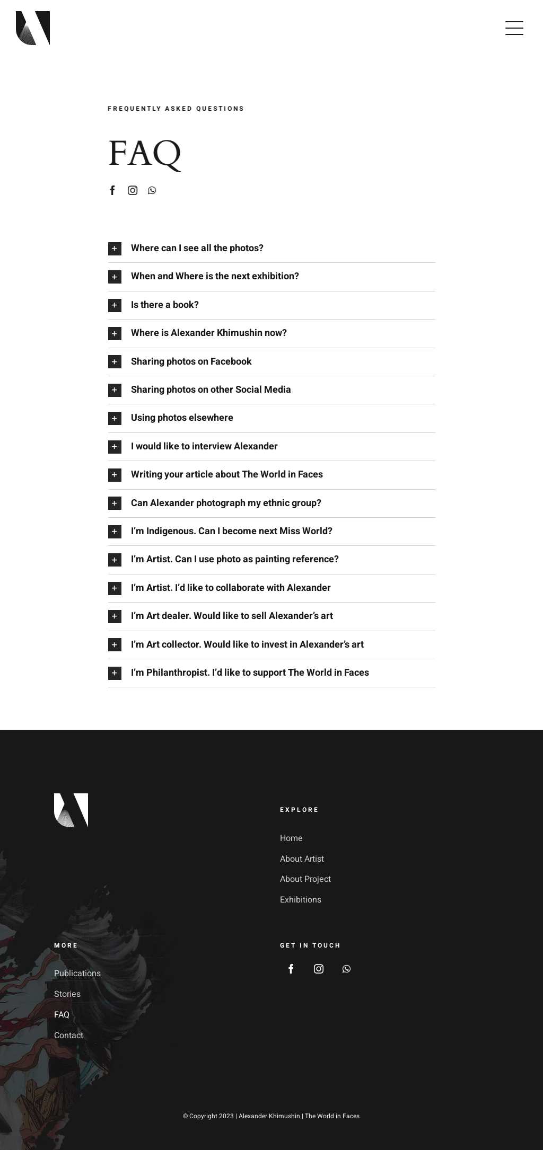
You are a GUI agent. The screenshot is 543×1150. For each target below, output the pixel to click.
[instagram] (131, 190)
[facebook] (111, 190)
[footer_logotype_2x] (71, 798)
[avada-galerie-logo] (33, 15)
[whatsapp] (151, 190)
